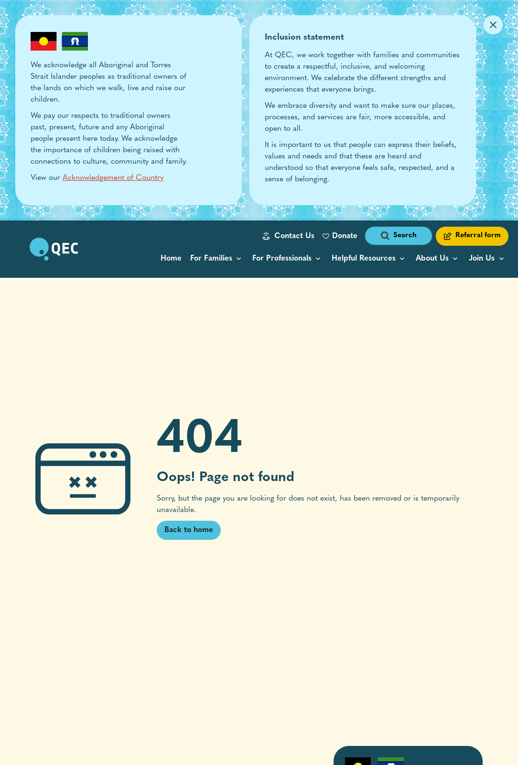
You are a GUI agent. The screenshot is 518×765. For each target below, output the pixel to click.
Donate (344, 236)
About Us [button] (432, 258)
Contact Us (294, 236)
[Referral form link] (472, 236)
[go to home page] (54, 249)
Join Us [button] (482, 258)
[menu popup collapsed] (217, 259)
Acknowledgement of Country (113, 178)
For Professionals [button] (282, 258)
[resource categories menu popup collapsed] (369, 259)
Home (171, 258)
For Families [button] (211, 258)
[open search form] (398, 236)
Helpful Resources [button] (364, 258)
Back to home (188, 530)
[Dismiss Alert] (493, 24)
